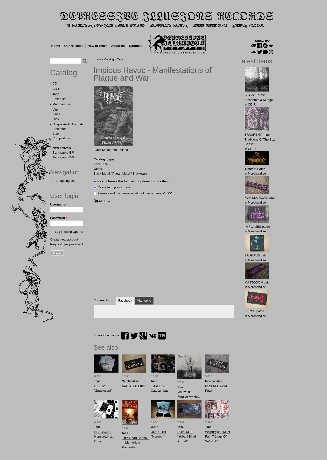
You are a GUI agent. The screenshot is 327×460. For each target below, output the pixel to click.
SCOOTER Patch (134, 386)
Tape (56, 94)
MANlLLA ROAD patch (260, 197)
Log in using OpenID (69, 232)
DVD (56, 119)
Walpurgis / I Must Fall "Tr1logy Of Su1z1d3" (217, 436)
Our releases (73, 46)
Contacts (135, 46)
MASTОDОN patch (258, 282)
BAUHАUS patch (256, 255)
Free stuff (59, 129)
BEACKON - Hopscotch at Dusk (103, 436)
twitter (134, 336)
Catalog (63, 72)
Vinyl (56, 109)
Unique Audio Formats (68, 124)
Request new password (66, 244)
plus (143, 336)
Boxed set (60, 99)
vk (153, 336)
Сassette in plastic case (114, 187)
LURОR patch (254, 311)
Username (59, 204)
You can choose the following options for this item (131, 181)
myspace (162, 336)
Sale (56, 133)
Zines (56, 114)
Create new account (64, 239)
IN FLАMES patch (257, 226)
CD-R (57, 89)
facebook (125, 336)
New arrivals (62, 148)
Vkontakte (144, 300)
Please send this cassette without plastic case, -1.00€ (134, 193)
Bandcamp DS (63, 157)
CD (55, 83)
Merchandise (61, 104)
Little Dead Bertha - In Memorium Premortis (135, 442)
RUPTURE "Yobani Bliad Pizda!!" (186, 436)
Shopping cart (66, 181)
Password (58, 218)
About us (118, 46)
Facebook (125, 300)
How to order (97, 46)
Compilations (62, 138)
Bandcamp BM (63, 152)
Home (55, 46)
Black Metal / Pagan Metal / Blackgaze (120, 173)
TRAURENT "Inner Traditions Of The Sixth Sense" (261, 139)
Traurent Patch (255, 169)
